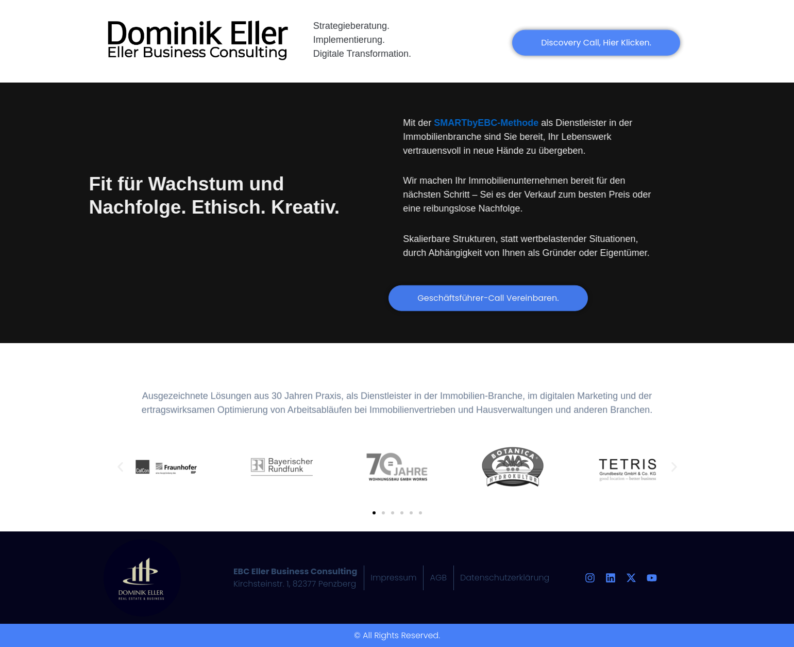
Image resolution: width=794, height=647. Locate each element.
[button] (120, 467)
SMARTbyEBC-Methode (506, 123)
